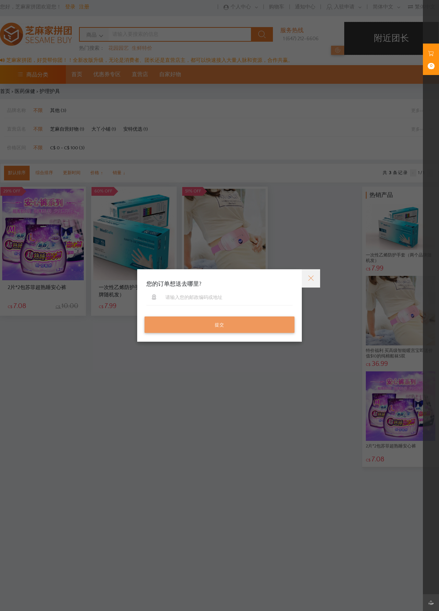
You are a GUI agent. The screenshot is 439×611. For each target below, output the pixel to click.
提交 (219, 325)
